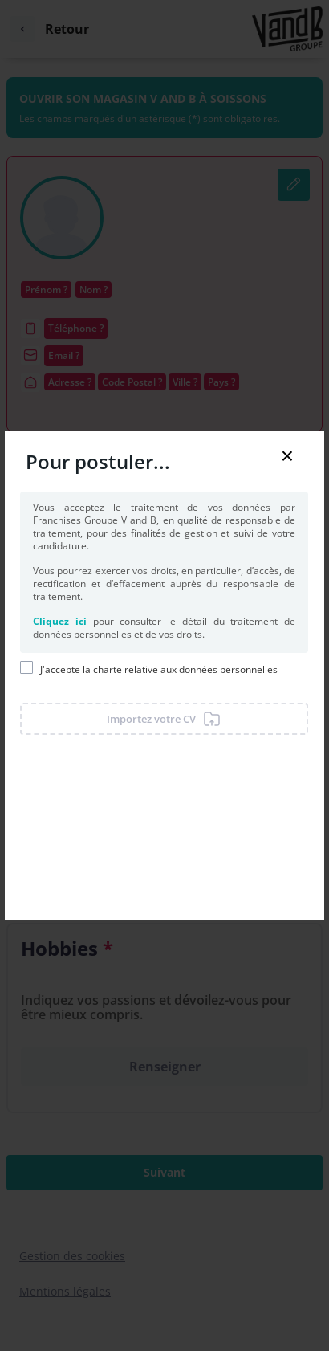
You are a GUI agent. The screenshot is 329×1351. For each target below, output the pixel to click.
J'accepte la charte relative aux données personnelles (159, 669)
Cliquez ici (60, 621)
